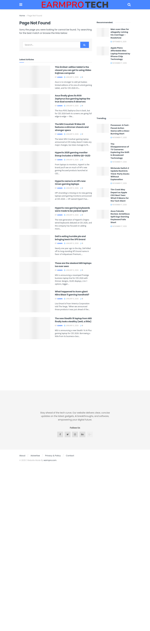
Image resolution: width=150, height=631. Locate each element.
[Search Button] (84, 45)
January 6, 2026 (71, 77)
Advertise (35, 455)
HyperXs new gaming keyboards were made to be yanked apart (72, 209)
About (22, 455)
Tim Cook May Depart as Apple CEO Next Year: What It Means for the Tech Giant (120, 195)
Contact (70, 455)
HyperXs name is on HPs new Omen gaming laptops (70, 183)
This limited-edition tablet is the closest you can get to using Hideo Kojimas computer (73, 70)
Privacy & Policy (53, 455)
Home (22, 15)
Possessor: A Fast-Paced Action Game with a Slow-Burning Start (120, 129)
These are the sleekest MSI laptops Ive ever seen (73, 265)
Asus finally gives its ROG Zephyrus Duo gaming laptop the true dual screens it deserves (72, 98)
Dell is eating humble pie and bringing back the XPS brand (70, 238)
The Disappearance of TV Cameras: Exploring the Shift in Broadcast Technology (120, 150)
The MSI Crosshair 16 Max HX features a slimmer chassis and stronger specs (71, 127)
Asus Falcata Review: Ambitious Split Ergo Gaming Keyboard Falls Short (120, 217)
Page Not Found (34, 15)
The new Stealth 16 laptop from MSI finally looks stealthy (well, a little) (73, 320)
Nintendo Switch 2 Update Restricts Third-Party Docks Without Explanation (120, 174)
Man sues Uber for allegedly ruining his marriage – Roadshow (120, 33)
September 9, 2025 (118, 41)
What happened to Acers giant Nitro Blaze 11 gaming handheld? (72, 293)
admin (59, 77)
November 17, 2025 (119, 63)
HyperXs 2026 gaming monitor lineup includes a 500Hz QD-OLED (72, 154)
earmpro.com (50, 460)
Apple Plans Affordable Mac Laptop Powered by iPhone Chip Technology (120, 53)
